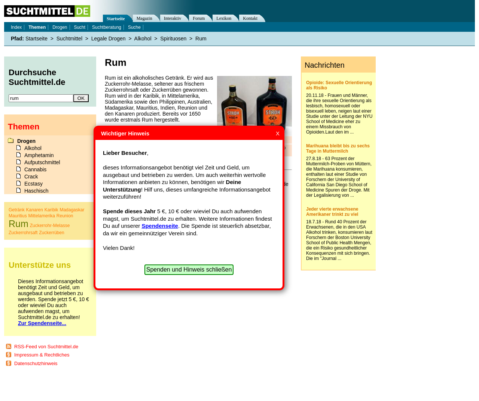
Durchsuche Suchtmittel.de (37, 77)
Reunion (65, 215)
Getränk (17, 209)
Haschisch (36, 191)
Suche (134, 27)
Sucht (79, 27)
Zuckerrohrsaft (23, 232)
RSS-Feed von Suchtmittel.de (46, 346)
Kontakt (250, 18)
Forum (199, 18)
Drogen (59, 27)
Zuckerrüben (51, 232)
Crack (31, 177)
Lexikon (223, 18)
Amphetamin (39, 155)
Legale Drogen (108, 39)
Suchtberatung (106, 27)
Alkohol (143, 39)
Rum (201, 39)
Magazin (144, 18)
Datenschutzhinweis (36, 363)
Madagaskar (72, 209)
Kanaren (34, 209)
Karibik (51, 209)
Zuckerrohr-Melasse (50, 225)
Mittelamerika (41, 215)
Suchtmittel (69, 39)
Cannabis (35, 169)
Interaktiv (172, 18)
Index (16, 27)
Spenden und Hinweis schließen (189, 269)
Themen (37, 27)
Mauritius (18, 215)
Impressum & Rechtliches (41, 355)
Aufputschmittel (42, 162)
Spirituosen (173, 39)
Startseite (116, 18)
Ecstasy (33, 184)
